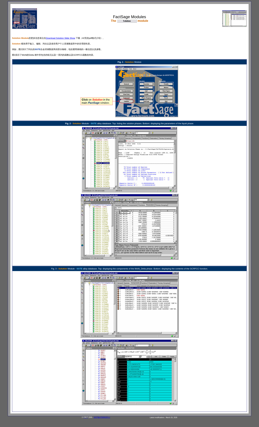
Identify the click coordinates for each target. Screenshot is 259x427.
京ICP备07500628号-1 (102, 417)
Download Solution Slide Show (60, 38)
